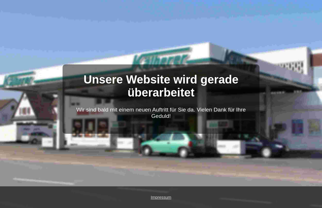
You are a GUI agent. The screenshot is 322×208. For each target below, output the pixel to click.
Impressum (161, 197)
